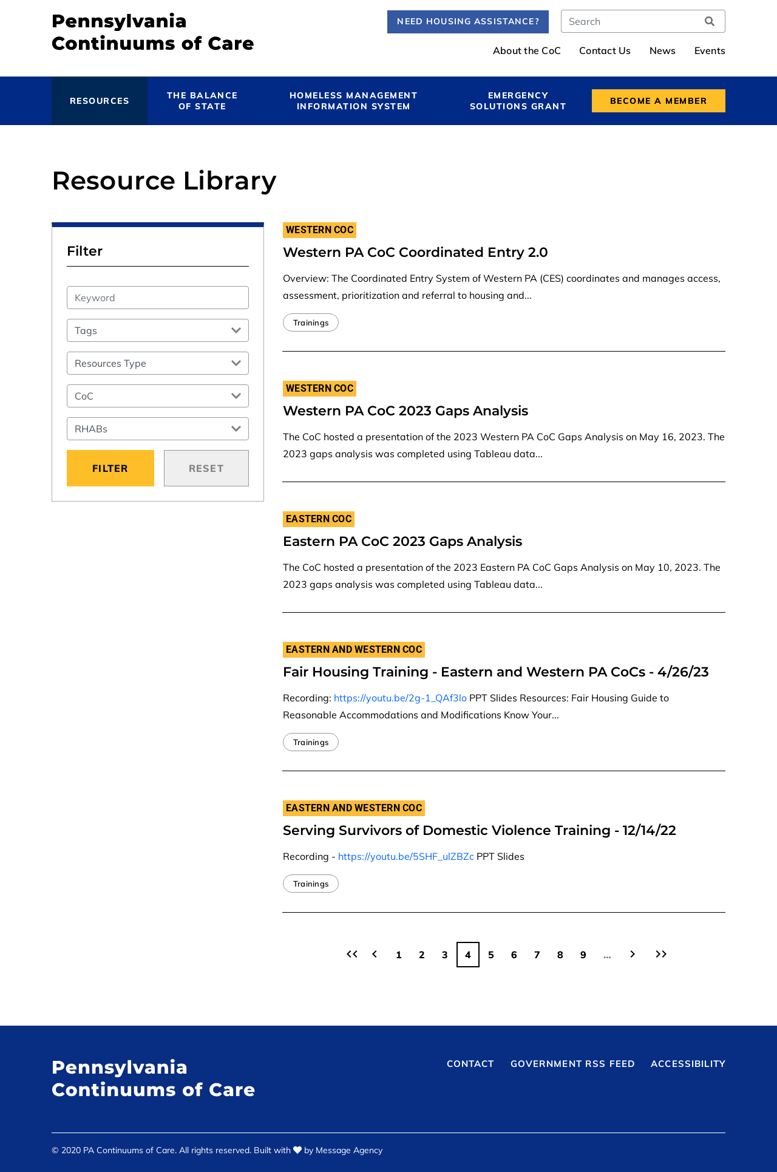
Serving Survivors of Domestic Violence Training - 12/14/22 (479, 830)
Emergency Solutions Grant (518, 101)
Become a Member (658, 100)
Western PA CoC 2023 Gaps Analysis (405, 411)
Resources (99, 100)
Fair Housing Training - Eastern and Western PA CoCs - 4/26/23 (496, 672)
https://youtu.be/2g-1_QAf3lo (400, 698)
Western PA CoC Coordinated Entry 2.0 (415, 252)
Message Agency (349, 1150)
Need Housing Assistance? (467, 21)
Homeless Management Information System (354, 101)
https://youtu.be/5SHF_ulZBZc (406, 856)
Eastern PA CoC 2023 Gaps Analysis (402, 541)
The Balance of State (202, 101)
